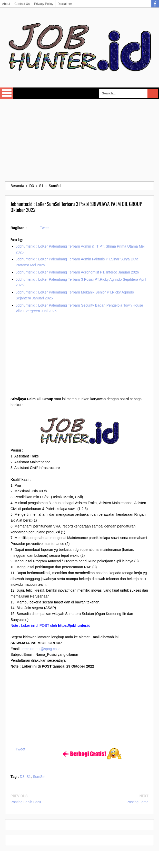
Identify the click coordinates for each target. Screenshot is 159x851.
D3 (22, 777)
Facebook (155, 4)
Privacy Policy (43, 4)
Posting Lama (137, 802)
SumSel (39, 777)
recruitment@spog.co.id (42, 649)
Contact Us (21, 4)
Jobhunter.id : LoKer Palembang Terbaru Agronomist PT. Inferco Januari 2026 (77, 272)
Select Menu (6, 93)
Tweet (44, 228)
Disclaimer (64, 4)
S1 (28, 777)
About (6, 4)
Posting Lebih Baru (26, 802)
